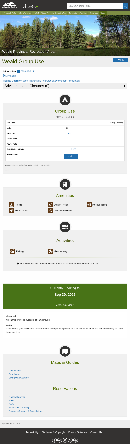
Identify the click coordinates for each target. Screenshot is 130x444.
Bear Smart (14, 374)
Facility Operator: (13, 80)
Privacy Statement (77, 432)
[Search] (95, 6)
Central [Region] (36, 13)
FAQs (12, 404)
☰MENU (120, 60)
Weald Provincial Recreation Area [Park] (54, 13)
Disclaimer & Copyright (53, 432)
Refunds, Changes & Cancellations (26, 411)
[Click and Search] (125, 6)
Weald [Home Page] (103, 13)
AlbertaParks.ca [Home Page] (25, 13)
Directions (9, 75)
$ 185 (73, 149)
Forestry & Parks (10, 13)
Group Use (94, 13)
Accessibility (32, 432)
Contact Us (96, 432)
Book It (71, 156)
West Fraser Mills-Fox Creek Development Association (51, 80)
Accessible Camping (19, 407)
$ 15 (69, 133)
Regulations (15, 370)
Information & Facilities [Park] (78, 13)
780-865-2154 (26, 71)
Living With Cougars (19, 377)
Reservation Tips (17, 397)
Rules (12, 400)
